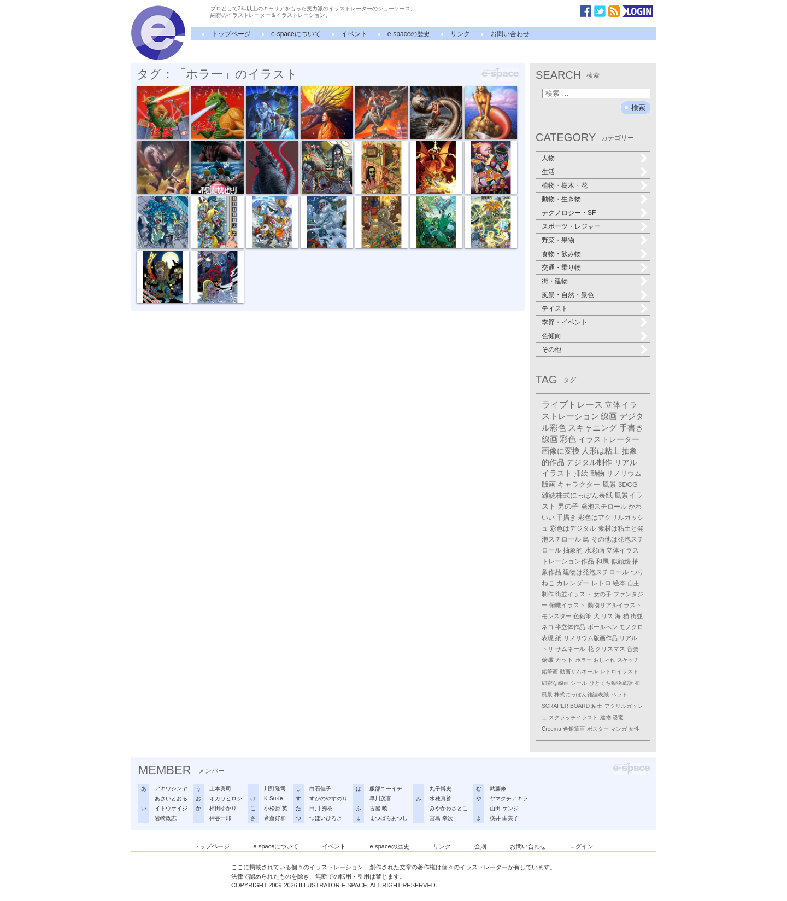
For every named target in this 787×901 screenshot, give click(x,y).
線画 (609, 416)
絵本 (619, 583)
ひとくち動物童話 (611, 683)
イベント (354, 34)
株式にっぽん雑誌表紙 (581, 694)
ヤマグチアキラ (509, 798)
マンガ (618, 729)
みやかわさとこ (449, 808)
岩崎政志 (166, 818)
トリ (548, 649)
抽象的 (573, 550)
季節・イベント (565, 322)
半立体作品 (570, 627)
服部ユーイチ (385, 789)
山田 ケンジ (504, 808)
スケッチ (628, 660)
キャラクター (578, 484)
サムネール (570, 649)
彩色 (568, 439)
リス (607, 616)
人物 (548, 158)
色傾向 (551, 336)
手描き (566, 517)
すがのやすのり (328, 798)
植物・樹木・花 (565, 185)
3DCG (628, 484)
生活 (548, 172)
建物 (605, 717)
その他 (551, 349)
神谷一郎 (220, 818)
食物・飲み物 (561, 254)
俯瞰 (548, 659)
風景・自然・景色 (568, 295)
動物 (597, 473)
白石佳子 (320, 789)
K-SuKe (273, 798)
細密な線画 (555, 683)
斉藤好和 (275, 818)
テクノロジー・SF (569, 213)
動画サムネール (579, 672)
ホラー (583, 660)
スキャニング (592, 427)
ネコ (548, 627)
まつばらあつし (388, 818)
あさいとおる (171, 798)
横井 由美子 (504, 818)
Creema (551, 729)
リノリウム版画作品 (590, 638)
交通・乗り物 (561, 267)
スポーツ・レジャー (571, 226)
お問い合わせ (510, 34)
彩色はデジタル (573, 528)
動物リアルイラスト (615, 605)
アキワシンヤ (171, 789)
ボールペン (603, 627)
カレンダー (572, 583)
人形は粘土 (601, 450)
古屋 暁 (378, 808)
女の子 (603, 594)
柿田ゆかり (223, 808)
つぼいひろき (325, 818)
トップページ (231, 34)
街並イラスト (573, 594)
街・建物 (555, 281)
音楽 (633, 649)
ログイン (581, 846)
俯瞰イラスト (567, 605)
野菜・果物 (558, 240)
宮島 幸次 (441, 818)
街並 (637, 616)
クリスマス (610, 649)
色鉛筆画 (574, 729)
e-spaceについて (296, 34)
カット (564, 659)
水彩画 (594, 550)
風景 (609, 484)
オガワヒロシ (225, 798)
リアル (628, 638)
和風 (602, 561)
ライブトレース (572, 404)
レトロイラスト (619, 672)
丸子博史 (440, 789)
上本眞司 (220, 789)
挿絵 (581, 473)
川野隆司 (275, 789)
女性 (634, 729)
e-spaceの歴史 (409, 34)
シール (579, 683)
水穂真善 (440, 798)
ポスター (598, 729)
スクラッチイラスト (573, 717)
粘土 (596, 706)
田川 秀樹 (321, 808)
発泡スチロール (604, 506)
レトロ (601, 583)
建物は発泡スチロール (596, 572)
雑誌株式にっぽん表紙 (577, 495)
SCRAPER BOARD (566, 706)
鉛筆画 (550, 672)
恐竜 (618, 717)
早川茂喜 (380, 798)
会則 (480, 846)
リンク (460, 34)
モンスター (557, 616)
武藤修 (498, 789)
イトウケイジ (171, 808)
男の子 (568, 506)
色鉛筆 (582, 616)
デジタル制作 (589, 462)
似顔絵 (621, 561)
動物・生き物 (561, 199)
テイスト (555, 308)
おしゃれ (604, 660)
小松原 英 (275, 808)
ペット (619, 694)
